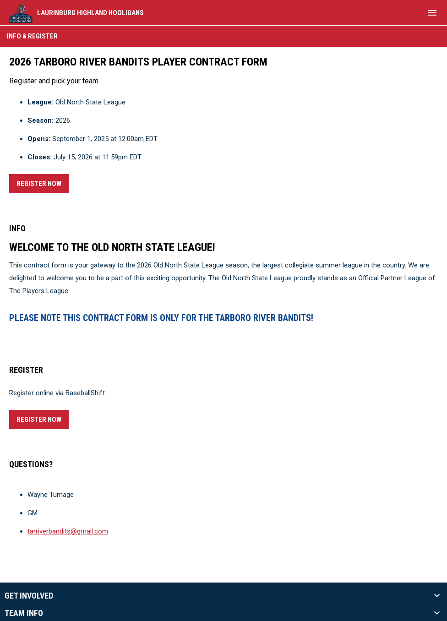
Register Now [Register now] (42, 182)
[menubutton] (432, 12)
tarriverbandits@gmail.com (67, 531)
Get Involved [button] (29, 596)
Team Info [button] (24, 613)
